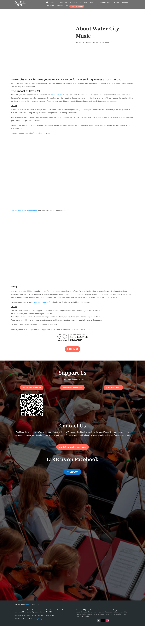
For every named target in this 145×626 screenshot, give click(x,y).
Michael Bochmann (36, 83)
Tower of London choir (20, 133)
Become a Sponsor (72, 387)
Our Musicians (104, 2)
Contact (60, 6)
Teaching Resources (87, 2)
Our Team (50, 6)
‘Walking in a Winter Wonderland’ (24, 210)
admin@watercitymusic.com (72, 447)
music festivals (56, 95)
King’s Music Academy (68, 2)
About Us (125, 2)
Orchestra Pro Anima (110, 117)
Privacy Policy (38, 619)
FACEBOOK (72, 471)
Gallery (116, 2)
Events (53, 2)
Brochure (72, 349)
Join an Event (113, 387)
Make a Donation (76, 6)
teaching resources (41, 302)
